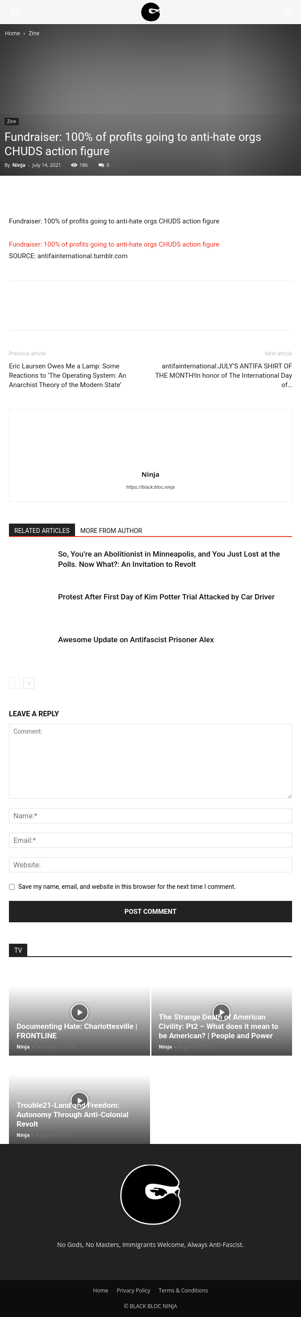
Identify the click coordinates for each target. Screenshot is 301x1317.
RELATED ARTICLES (42, 530)
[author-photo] (150, 461)
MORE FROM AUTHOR (111, 530)
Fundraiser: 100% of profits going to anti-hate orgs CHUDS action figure (114, 244)
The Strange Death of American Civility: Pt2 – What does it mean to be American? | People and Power (219, 1026)
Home (12, 33)
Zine (34, 33)
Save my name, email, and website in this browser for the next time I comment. (127, 886)
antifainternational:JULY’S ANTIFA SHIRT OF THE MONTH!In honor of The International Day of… (223, 375)
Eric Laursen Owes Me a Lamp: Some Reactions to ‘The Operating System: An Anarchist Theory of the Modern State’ (67, 375)
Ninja (18, 164)
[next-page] (28, 683)
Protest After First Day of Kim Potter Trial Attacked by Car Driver (166, 596)
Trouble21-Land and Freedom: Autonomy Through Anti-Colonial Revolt (73, 1114)
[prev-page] (14, 683)
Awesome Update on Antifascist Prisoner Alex (136, 639)
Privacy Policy (133, 1290)
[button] (15, 12)
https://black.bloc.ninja (150, 487)
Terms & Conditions (183, 1290)
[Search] (288, 12)
